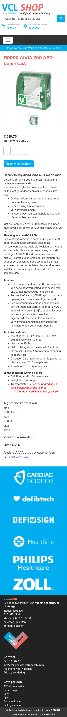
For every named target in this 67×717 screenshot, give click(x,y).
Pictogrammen (12, 705)
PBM (6, 697)
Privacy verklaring (14, 672)
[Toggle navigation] (8, 40)
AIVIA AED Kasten (19, 457)
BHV (6, 693)
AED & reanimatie (14, 686)
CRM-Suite (48, 714)
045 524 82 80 (12, 661)
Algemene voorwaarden (18, 668)
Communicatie (12, 701)
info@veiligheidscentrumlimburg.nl (24, 664)
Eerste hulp (10, 690)
